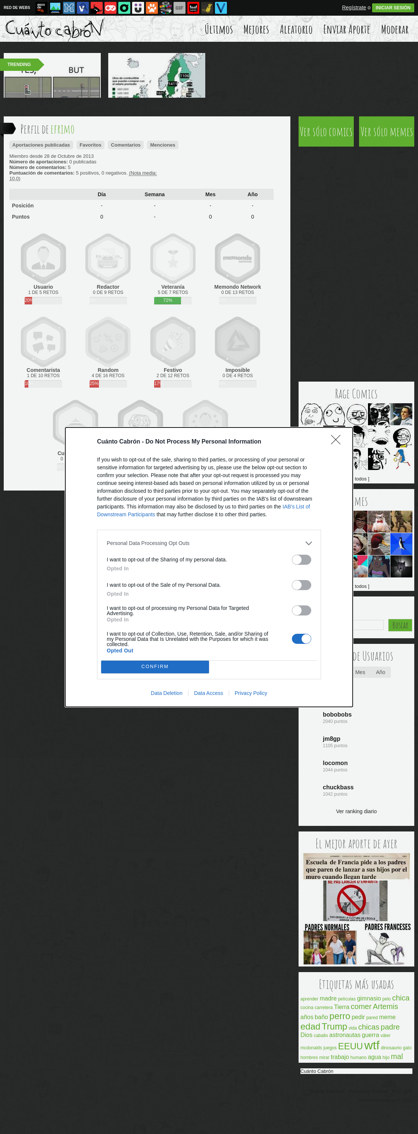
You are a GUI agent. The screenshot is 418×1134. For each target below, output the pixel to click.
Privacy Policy (251, 693)
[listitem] (209, 543)
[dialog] (209, 567)
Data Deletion (167, 693)
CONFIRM (155, 667)
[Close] (338, 442)
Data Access (208, 693)
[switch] (301, 560)
